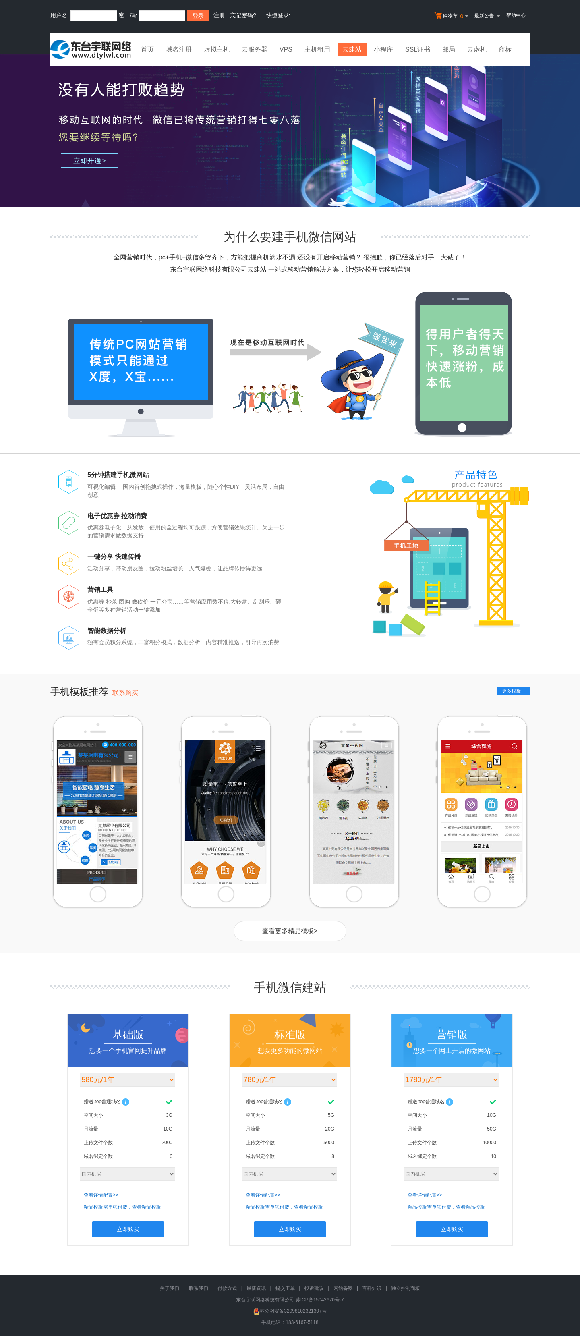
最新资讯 (256, 1288)
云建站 (352, 49)
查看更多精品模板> (289, 930)
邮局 (448, 49)
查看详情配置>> (101, 1195)
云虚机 (477, 49)
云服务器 (254, 49)
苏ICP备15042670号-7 (320, 1300)
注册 (219, 15)
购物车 (452, 16)
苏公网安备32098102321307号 (289, 1311)
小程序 (383, 49)
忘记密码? (243, 15)
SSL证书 (417, 49)
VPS (286, 49)
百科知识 (371, 1288)
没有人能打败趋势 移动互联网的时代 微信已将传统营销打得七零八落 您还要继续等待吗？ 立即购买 (290, 130)
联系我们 (198, 1288)
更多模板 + (513, 691)
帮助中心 (516, 15)
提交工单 (285, 1288)
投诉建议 (314, 1288)
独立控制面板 (405, 1288)
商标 (505, 49)
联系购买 (125, 692)
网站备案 (343, 1288)
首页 (147, 49)
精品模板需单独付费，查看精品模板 (122, 1207)
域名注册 (179, 49)
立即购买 (128, 1229)
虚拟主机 (217, 49)
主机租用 (317, 49)
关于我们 (169, 1288)
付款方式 (227, 1288)
